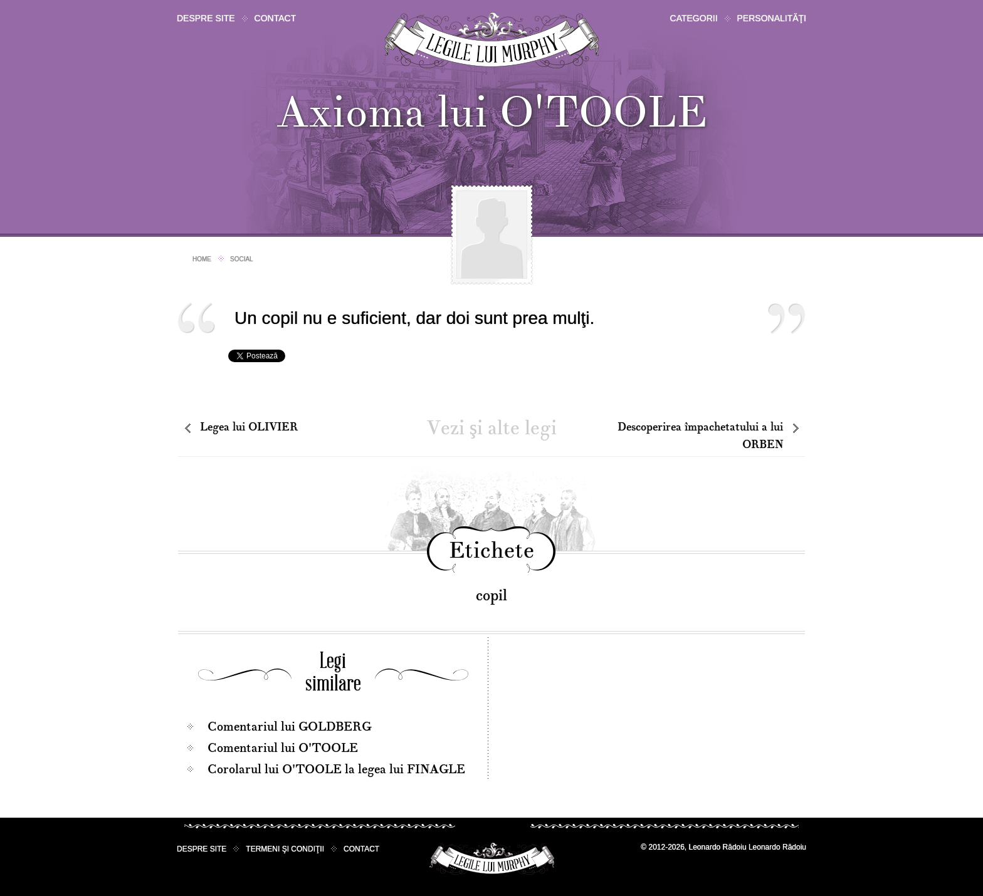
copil (491, 595)
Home (201, 259)
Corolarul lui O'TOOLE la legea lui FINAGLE (336, 769)
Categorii (694, 18)
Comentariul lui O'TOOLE (283, 748)
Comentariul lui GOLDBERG (289, 727)
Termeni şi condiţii (285, 849)
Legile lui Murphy (492, 40)
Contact (276, 18)
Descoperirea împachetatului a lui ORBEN (700, 436)
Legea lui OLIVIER (249, 427)
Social (241, 259)
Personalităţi (771, 18)
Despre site (206, 18)
